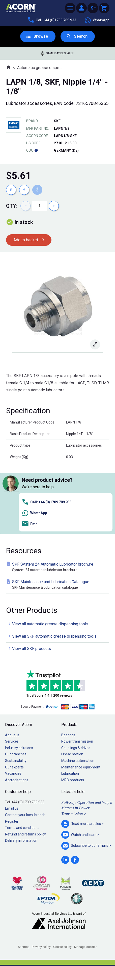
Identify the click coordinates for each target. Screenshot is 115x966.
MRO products (72, 780)
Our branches (15, 754)
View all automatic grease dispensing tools (50, 624)
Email (31, 524)
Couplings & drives (75, 748)
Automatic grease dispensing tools (40, 67)
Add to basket (25, 239)
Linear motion (72, 754)
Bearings (68, 735)
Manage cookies (85, 947)
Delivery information (21, 840)
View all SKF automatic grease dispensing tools (54, 636)
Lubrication (70, 773)
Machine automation (77, 761)
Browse (41, 36)
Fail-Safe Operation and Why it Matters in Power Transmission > (86, 808)
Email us (11, 808)
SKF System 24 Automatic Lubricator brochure (58, 567)
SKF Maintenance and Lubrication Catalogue (58, 584)
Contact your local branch (25, 815)
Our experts (14, 767)
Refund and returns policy (25, 834)
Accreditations (16, 780)
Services (12, 741)
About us (12, 735)
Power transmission (77, 741)
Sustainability (15, 761)
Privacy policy (41, 947)
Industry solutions (19, 748)
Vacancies (13, 773)
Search (81, 36)
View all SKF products (31, 648)
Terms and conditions (22, 828)
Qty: (11, 206)
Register (11, 821)
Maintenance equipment (80, 767)
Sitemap (23, 947)
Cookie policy (62, 947)
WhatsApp (96, 20)
